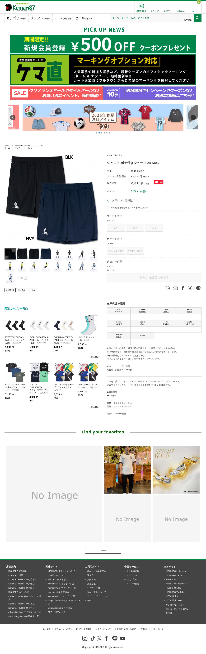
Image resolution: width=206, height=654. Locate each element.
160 (154, 228)
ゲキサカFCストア (56, 575)
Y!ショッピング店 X (175, 604)
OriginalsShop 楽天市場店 (60, 608)
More (103, 550)
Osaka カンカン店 (189, 323)
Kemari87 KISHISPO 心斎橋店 (22, 579)
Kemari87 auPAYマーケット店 (62, 588)
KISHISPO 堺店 (15, 575)
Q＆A (89, 600)
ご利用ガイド (92, 566)
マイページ (131, 575)
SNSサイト (170, 566)
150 (135, 228)
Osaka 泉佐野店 (142, 310)
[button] (96, 132)
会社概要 (47, 629)
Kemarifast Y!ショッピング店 (61, 596)
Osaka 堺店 (142, 323)
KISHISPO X (172, 579)
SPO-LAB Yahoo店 (56, 612)
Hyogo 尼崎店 (189, 310)
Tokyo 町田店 (166, 323)
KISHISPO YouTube (175, 592)
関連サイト (52, 566)
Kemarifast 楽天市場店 (58, 592)
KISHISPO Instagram (176, 571)
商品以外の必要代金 (96, 571)
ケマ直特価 (10, 290)
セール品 (31, 290)
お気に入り (131, 579)
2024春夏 (21, 290)
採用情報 (144, 629)
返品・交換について (96, 592)
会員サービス (131, 566)
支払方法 (91, 579)
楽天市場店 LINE (174, 600)
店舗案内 (11, 566)
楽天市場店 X (172, 596)
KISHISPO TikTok (174, 575)
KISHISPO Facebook (176, 583)
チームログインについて (98, 596)
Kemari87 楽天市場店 (58, 579)
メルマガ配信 (132, 583)
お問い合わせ (157, 629)
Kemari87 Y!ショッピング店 (61, 583)
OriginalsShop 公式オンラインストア (64, 602)
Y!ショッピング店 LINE (177, 609)
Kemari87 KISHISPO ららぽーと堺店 (24, 598)
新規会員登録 (132, 571)
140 (116, 228)
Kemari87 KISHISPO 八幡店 (21, 583)
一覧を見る (94, 357)
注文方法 (91, 575)
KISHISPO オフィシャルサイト (62, 571)
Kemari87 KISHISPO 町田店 (21, 604)
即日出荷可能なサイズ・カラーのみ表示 (129, 207)
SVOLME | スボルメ (23, 145)
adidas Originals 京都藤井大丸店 (23, 616)
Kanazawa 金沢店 (118, 335)
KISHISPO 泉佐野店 (17, 571)
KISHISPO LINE (173, 588)
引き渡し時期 (93, 588)
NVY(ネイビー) (135, 251)
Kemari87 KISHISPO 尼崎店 (21, 588)
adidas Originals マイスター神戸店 (24, 612)
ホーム (7, 145)
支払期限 (91, 583)
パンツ (29, 148)
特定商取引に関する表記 (125, 629)
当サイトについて (103, 629)
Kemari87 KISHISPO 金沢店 (21, 608)
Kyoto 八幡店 (166, 310)
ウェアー (39, 145)
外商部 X (170, 613)
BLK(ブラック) (116, 251)
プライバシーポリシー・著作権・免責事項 (73, 629)
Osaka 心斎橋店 (118, 323)
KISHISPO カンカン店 (18, 592)
